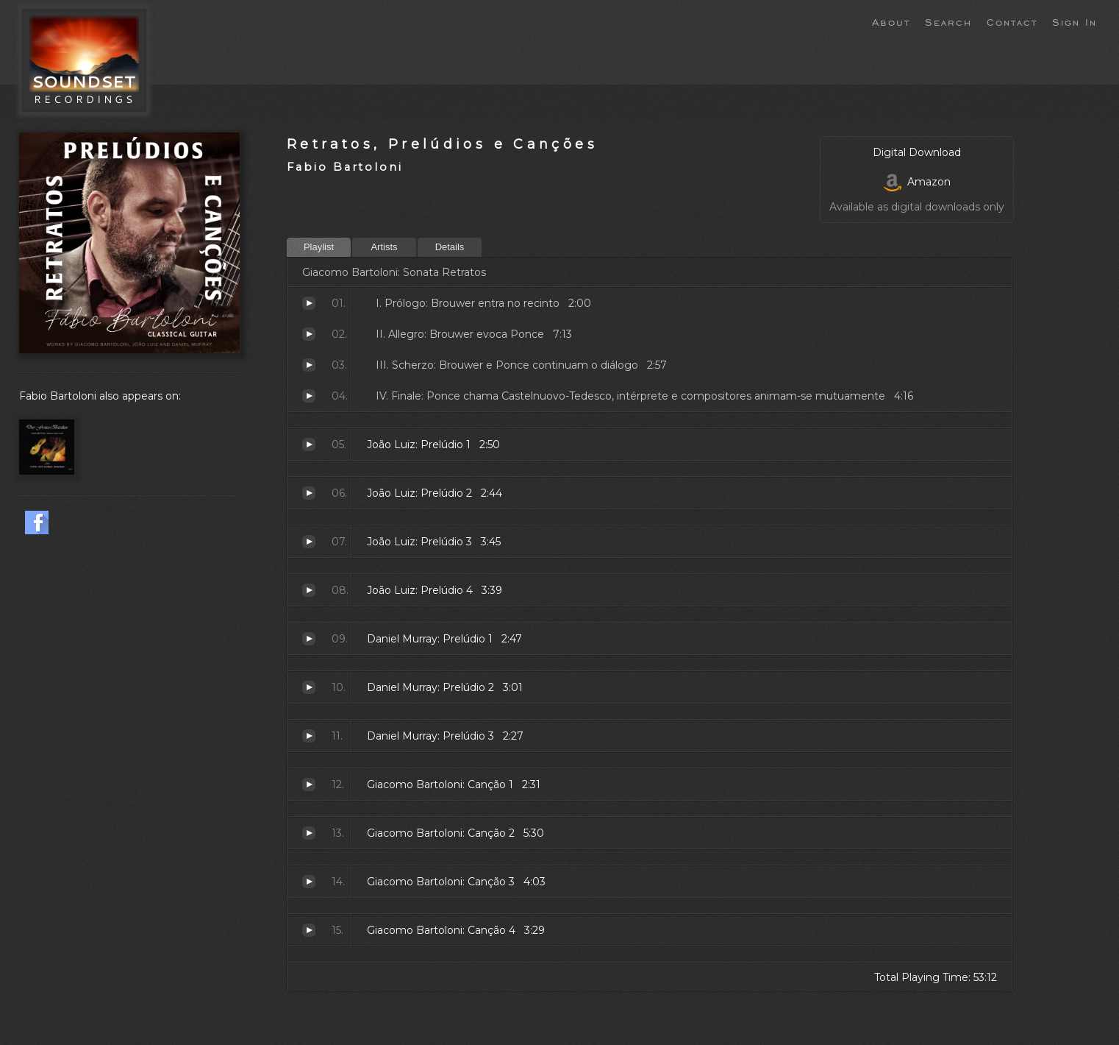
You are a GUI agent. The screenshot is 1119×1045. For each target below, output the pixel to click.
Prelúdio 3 (308, 541)
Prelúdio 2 (308, 493)
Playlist (319, 246)
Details (450, 246)
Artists (384, 246)
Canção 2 (308, 833)
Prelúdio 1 (308, 444)
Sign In (1074, 21)
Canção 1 (308, 784)
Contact (1012, 21)
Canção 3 (308, 881)
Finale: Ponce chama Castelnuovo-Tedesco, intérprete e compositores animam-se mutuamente (308, 396)
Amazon (917, 181)
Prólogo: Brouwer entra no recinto (308, 303)
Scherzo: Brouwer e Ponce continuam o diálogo (308, 365)
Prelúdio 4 (308, 590)
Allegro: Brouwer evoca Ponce (308, 334)
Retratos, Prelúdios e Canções (442, 144)
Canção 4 (308, 930)
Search (948, 21)
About (891, 21)
